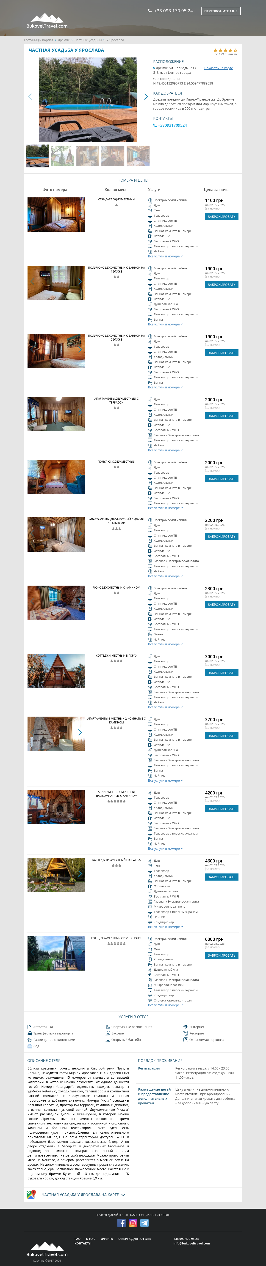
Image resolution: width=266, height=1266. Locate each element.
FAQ (78, 1239)
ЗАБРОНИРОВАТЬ (222, 216)
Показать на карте (218, 68)
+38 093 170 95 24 (170, 11)
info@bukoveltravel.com (192, 1243)
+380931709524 (170, 125)
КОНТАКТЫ (83, 1243)
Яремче (64, 40)
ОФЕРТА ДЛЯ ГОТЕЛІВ (134, 1239)
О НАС (91, 1239)
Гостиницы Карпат (38, 40)
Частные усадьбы (88, 40)
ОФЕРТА (107, 1239)
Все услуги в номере (165, 256)
